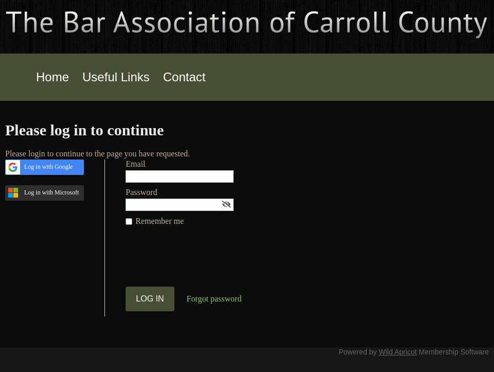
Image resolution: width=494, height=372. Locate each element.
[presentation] (204, 261)
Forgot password (214, 298)
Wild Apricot (398, 352)
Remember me (159, 221)
